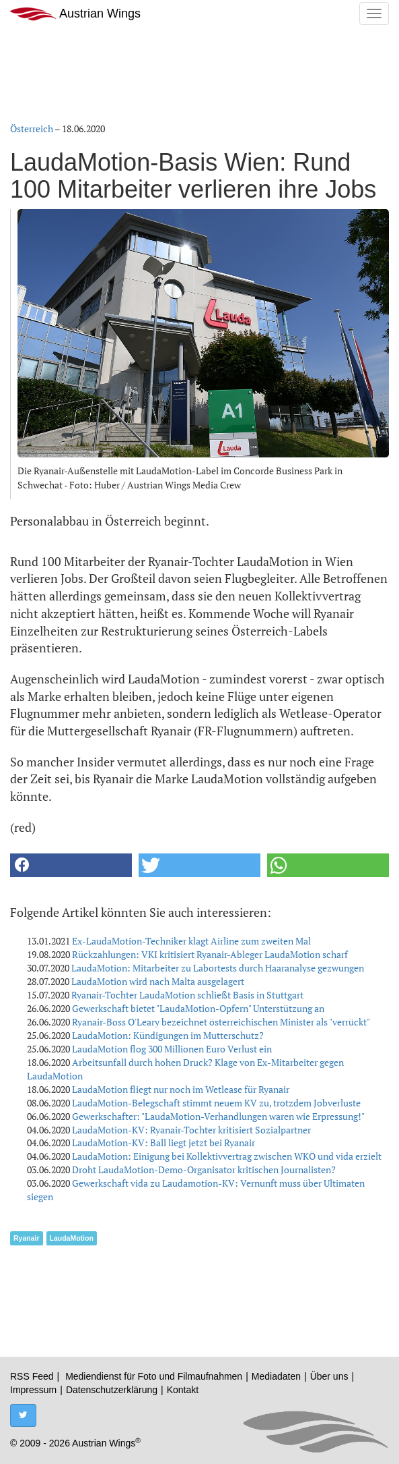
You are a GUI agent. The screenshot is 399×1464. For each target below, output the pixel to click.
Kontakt (182, 1389)
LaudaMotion (72, 1238)
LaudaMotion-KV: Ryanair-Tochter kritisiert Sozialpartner (191, 1129)
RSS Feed (32, 1376)
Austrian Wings (75, 14)
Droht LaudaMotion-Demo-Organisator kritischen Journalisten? (204, 1169)
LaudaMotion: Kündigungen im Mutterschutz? (168, 1035)
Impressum (33, 1389)
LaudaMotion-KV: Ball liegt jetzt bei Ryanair (163, 1142)
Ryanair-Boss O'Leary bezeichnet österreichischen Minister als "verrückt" (221, 1021)
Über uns (329, 1376)
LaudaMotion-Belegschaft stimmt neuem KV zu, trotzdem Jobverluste (216, 1102)
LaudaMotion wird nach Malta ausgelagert (157, 981)
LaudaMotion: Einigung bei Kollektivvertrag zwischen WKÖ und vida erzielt (227, 1156)
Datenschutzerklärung (111, 1389)
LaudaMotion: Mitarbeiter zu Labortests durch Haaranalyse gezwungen (217, 967)
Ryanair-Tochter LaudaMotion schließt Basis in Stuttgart (187, 994)
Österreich (31, 128)
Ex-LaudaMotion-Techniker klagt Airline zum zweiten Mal (191, 940)
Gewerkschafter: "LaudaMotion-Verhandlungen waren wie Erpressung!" (218, 1116)
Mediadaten (276, 1376)
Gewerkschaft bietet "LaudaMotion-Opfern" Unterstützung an (198, 1008)
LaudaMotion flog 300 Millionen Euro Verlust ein (172, 1048)
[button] (71, 865)
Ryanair (26, 1238)
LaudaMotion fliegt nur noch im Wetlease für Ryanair (180, 1089)
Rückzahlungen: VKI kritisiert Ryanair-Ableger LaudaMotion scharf (210, 954)
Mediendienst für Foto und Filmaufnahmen (153, 1376)
